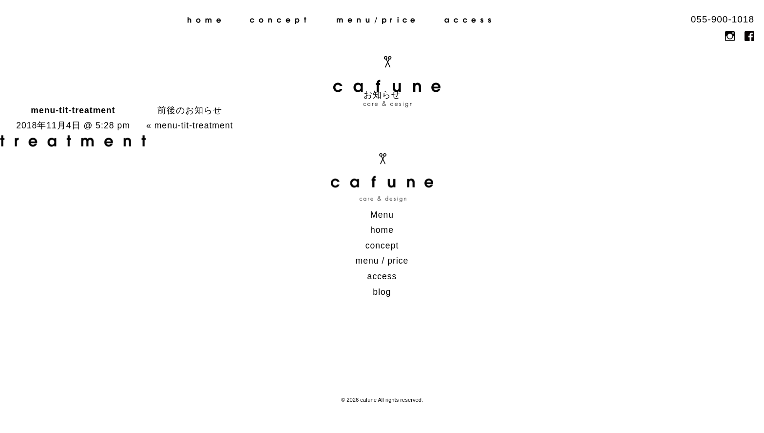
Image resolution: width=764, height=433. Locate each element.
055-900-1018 (722, 19)
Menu (382, 215)
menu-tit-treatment (193, 125)
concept (278, 20)
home (204, 20)
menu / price (376, 20)
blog (552, 20)
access (471, 20)
